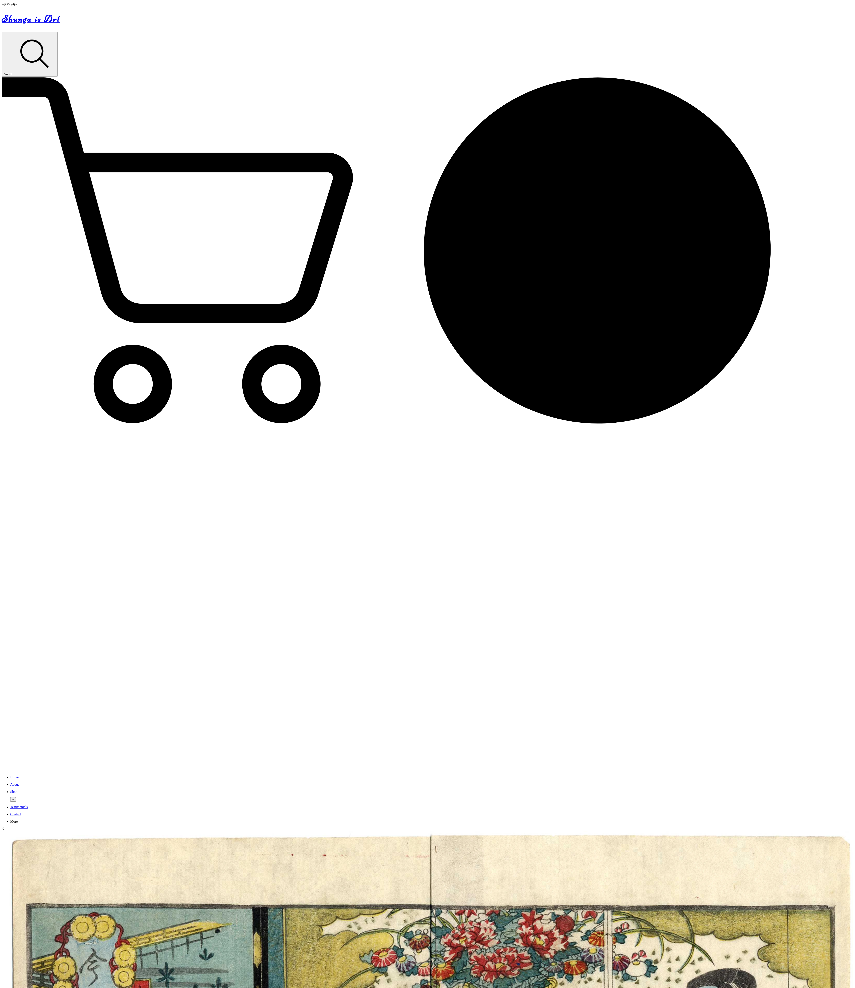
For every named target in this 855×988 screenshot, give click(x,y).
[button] (427, 424)
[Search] (30, 54)
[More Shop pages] (13, 799)
